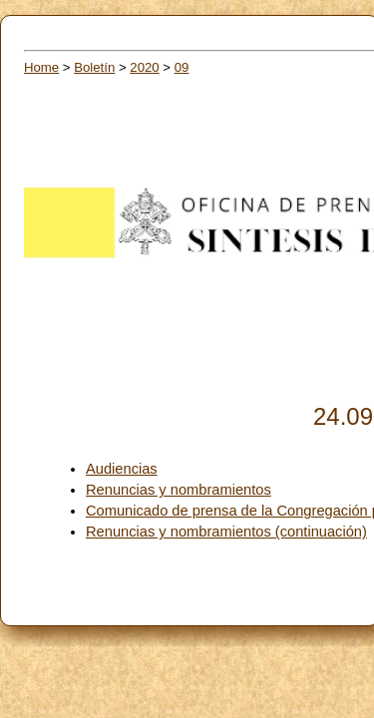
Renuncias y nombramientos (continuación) (226, 531)
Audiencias (122, 469)
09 (182, 67)
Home (41, 67)
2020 (144, 67)
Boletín (94, 67)
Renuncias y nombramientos (178, 490)
